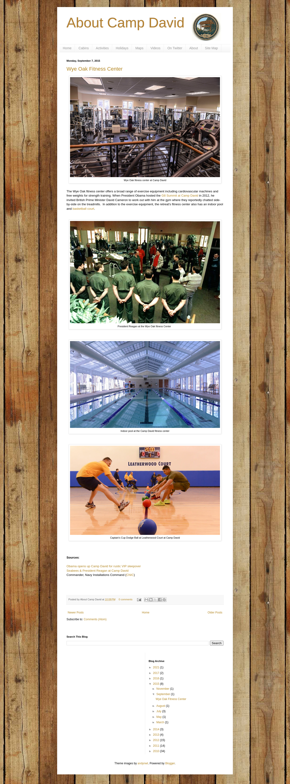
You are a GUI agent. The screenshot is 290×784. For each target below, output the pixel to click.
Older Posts (215, 612)
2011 (156, 745)
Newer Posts (76, 612)
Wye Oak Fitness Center (95, 69)
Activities (102, 48)
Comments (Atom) (95, 619)
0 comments (126, 599)
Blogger (170, 763)
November (163, 688)
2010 (156, 751)
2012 (156, 740)
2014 (156, 729)
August (161, 706)
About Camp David (126, 22)
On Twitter (174, 48)
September (163, 694)
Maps (139, 48)
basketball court (83, 208)
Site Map (211, 48)
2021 (156, 667)
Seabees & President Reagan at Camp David (98, 570)
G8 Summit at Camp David (179, 195)
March (160, 722)
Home (67, 48)
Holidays (122, 48)
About (193, 48)
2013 (156, 734)
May (159, 717)
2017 (156, 673)
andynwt (143, 763)
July (159, 711)
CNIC (130, 575)
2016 (156, 678)
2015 (156, 683)
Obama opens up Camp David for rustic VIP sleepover (104, 566)
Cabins (83, 48)
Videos (155, 48)
